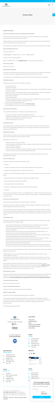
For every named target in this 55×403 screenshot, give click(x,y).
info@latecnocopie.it (35, 343)
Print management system (34, 326)
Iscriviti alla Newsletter (15, 336)
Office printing (31, 319)
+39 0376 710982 (34, 376)
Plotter (30, 323)
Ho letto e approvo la (44, 392)
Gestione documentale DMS (34, 324)
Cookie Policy (11, 397)
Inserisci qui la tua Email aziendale (40, 386)
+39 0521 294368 (34, 342)
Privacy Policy (5, 397)
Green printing (32, 327)
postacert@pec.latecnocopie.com (9, 392)
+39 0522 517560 (9, 358)
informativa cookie (30, 103)
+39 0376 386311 (9, 376)
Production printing (33, 321)
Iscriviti (41, 397)
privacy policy (44, 393)
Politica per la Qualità (18, 397)
